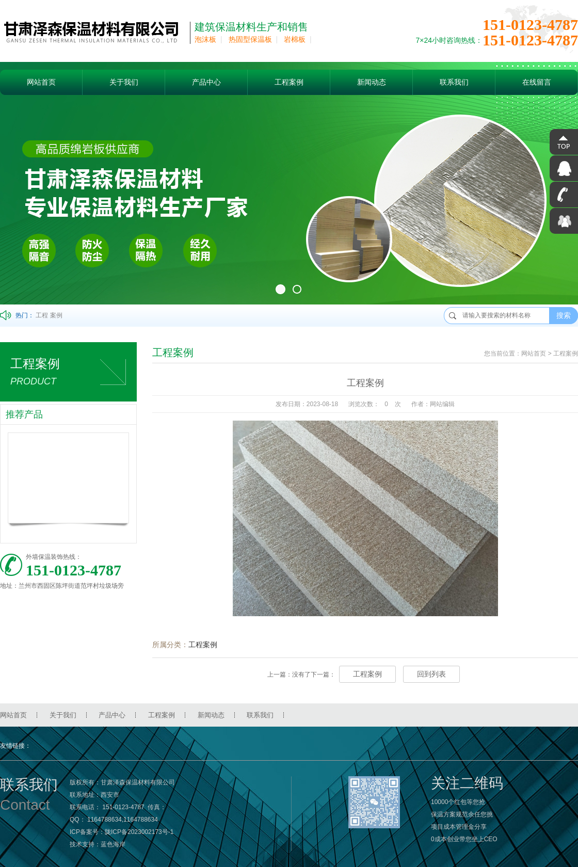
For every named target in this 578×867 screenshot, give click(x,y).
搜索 (563, 315)
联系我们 (454, 82)
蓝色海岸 (113, 844)
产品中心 (206, 82)
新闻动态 (371, 82)
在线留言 (536, 82)
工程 (42, 315)
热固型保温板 (250, 39)
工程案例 (289, 82)
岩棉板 (295, 39)
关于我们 (123, 82)
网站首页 (41, 82)
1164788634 (104, 819)
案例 (56, 315)
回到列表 (431, 674)
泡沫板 (205, 39)
